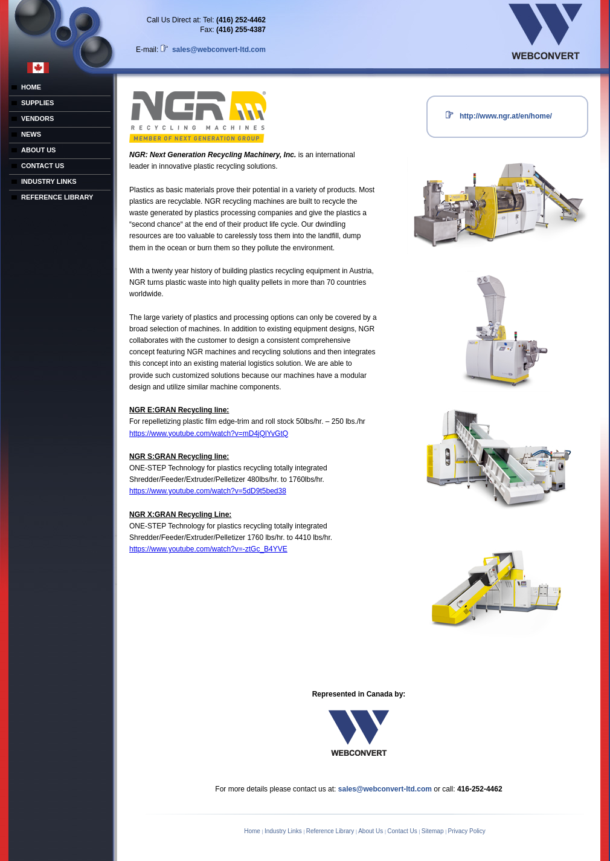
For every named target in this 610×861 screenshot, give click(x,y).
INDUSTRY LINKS (49, 181)
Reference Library (331, 831)
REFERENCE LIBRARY (57, 197)
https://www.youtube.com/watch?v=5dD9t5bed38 (207, 491)
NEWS (31, 134)
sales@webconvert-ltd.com (218, 49)
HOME (31, 87)
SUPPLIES (37, 102)
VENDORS (37, 118)
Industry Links (284, 831)
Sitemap (433, 831)
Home (253, 831)
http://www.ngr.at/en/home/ (506, 116)
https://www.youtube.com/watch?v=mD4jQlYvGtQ (208, 433)
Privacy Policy (467, 831)
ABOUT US (38, 150)
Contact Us (403, 831)
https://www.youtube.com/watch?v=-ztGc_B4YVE (208, 549)
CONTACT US (42, 165)
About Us (371, 831)
